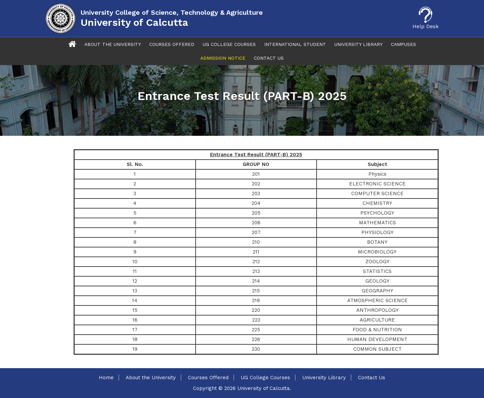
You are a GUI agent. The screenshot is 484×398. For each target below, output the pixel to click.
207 (256, 232)
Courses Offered (171, 44)
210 (256, 242)
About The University (112, 44)
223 (256, 320)
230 (256, 349)
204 (255, 203)
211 (256, 252)
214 (256, 281)
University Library (358, 44)
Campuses (403, 44)
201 (256, 174)
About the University (151, 378)
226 (256, 339)
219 (256, 300)
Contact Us (269, 58)
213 (256, 271)
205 (256, 213)
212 (256, 262)
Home (106, 378)
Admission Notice (222, 58)
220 (256, 310)
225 (256, 330)
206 (256, 223)
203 (256, 193)
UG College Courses (229, 44)
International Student (295, 44)
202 (256, 184)
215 (256, 291)
